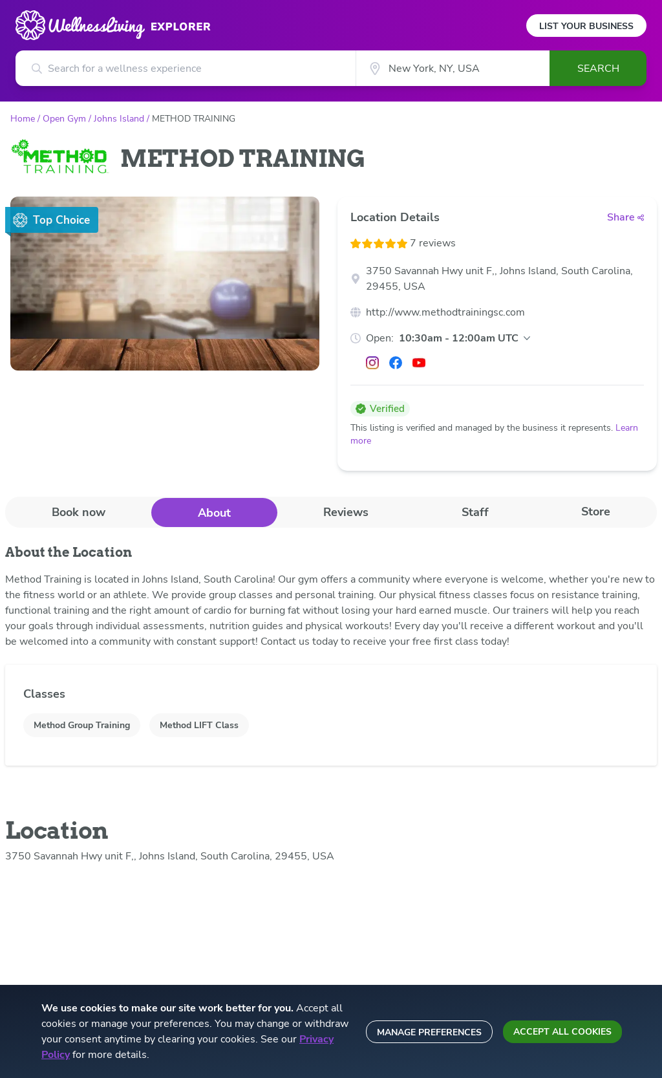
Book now (78, 512)
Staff (475, 512)
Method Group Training (82, 725)
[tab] (78, 511)
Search (598, 68)
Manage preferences (429, 1032)
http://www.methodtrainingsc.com (445, 312)
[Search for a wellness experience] (186, 68)
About (214, 513)
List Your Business (586, 26)
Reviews (345, 512)
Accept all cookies (562, 1032)
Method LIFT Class (199, 725)
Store (595, 511)
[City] (453, 68)
